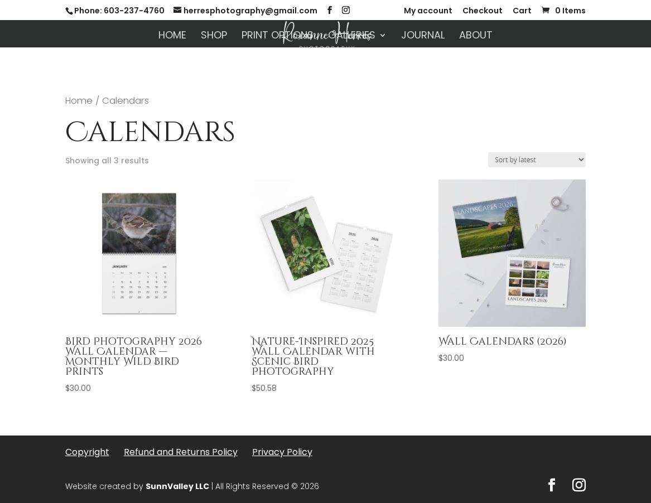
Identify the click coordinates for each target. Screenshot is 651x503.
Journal (423, 36)
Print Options (278, 36)
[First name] (231, 373)
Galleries (351, 36)
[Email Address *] (231, 409)
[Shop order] (537, 159)
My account (428, 11)
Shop (214, 36)
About (476, 36)
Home (172, 36)
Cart (522, 11)
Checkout (482, 11)
